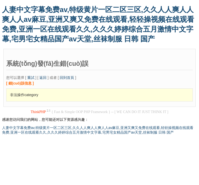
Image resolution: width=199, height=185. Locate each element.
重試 (30, 78)
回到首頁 (67, 78)
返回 (43, 78)
